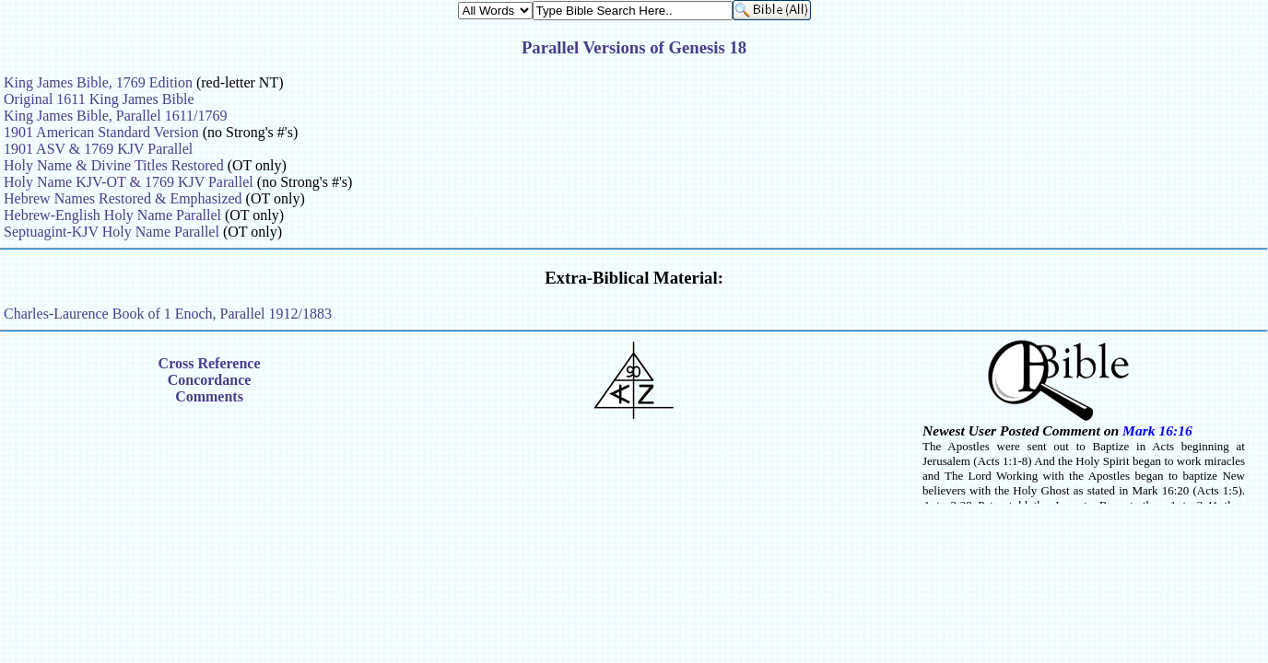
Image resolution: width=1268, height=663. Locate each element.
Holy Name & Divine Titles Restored (114, 165)
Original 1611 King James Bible (99, 99)
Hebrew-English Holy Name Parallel (112, 215)
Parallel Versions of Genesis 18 (634, 47)
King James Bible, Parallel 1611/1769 (115, 115)
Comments (209, 396)
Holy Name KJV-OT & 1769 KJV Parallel (128, 182)
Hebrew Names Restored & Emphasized (123, 198)
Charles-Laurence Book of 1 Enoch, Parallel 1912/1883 (168, 313)
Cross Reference (209, 363)
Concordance (210, 380)
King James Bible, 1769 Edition (98, 82)
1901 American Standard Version (101, 132)
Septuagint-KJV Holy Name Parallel (111, 231)
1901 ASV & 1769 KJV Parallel (98, 149)
